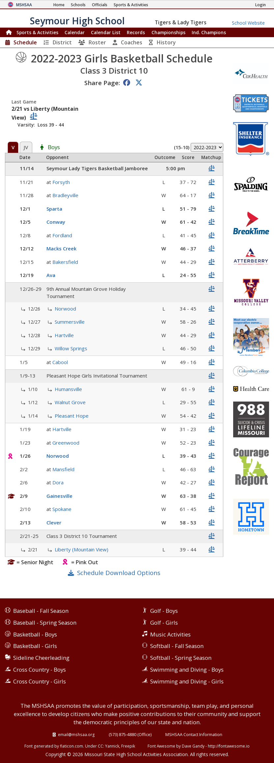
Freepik (128, 746)
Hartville (64, 335)
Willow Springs (71, 348)
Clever (53, 522)
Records (136, 32)
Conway (55, 222)
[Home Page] (59, 4)
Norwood (65, 308)
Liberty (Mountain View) (81, 549)
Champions (209, 32)
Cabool (60, 362)
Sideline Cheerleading (41, 657)
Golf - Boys (164, 610)
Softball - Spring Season (180, 657)
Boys (54, 147)
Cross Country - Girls (39, 681)
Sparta (54, 208)
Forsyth (61, 182)
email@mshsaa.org (76, 734)
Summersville (70, 321)
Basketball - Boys (35, 634)
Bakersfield (65, 262)
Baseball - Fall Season (40, 610)
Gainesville (59, 496)
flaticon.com (71, 746)
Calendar (75, 32)
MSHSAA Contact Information (193, 734)
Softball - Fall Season (177, 646)
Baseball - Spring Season (44, 622)
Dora (58, 482)
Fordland (62, 235)
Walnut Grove (70, 402)
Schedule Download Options (118, 572)
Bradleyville (65, 195)
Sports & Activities (37, 32)
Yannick (112, 746)
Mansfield (63, 469)
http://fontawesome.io (229, 746)
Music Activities (170, 634)
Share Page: (102, 83)
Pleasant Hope (72, 415)
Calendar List (106, 32)
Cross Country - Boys (39, 669)
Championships (168, 32)
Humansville (68, 389)
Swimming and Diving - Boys (187, 669)
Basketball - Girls (35, 646)
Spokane (61, 509)
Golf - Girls (164, 622)
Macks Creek (61, 248)
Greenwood (65, 442)
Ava (50, 275)
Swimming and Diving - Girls (187, 681)
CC (100, 746)
